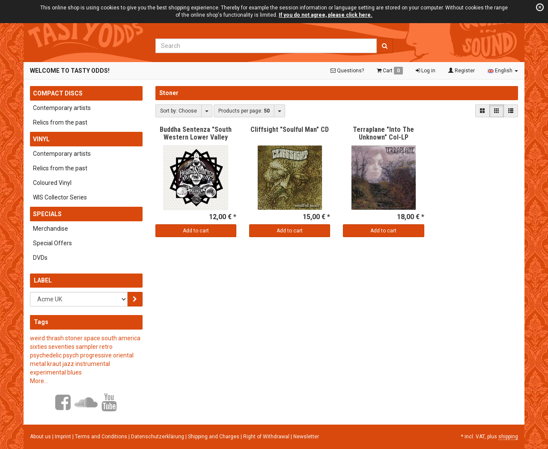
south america (120, 338)
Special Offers (52, 243)
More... (39, 381)
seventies (61, 346)
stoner (74, 338)
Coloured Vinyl (52, 182)
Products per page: (244, 111)
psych (71, 355)
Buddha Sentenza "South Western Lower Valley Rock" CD (196, 137)
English (503, 71)
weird (37, 338)
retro (106, 346)
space (92, 338)
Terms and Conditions (101, 437)
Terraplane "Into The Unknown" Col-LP (383, 133)
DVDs (40, 257)
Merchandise (50, 228)
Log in (425, 71)
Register (461, 71)
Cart (390, 70)
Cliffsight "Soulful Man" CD (289, 129)
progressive (96, 355)
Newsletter (306, 437)
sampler (87, 346)
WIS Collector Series (60, 197)
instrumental (92, 363)
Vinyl (41, 139)
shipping (508, 437)
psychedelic (46, 355)
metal (38, 363)
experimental (48, 372)
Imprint (63, 437)
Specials (47, 214)
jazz (68, 363)
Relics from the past (60, 122)
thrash (55, 338)
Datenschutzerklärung (158, 437)
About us (40, 437)
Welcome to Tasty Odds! (70, 70)
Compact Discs (58, 93)
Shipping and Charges (214, 437)
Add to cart (196, 231)
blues (74, 372)
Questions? (347, 71)
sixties (38, 346)
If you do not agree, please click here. (325, 15)
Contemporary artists (62, 107)
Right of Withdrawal (267, 437)
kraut (54, 363)
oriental (123, 355)
